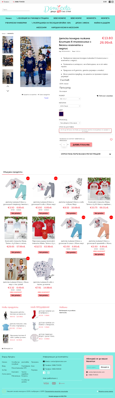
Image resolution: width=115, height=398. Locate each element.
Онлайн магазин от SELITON (57, 396)
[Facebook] (44, 372)
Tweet (46, 98)
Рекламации (16, 376)
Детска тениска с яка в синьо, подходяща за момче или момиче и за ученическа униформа (18, 325)
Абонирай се (8, 348)
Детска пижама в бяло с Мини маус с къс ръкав (16, 283)
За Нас (4, 370)
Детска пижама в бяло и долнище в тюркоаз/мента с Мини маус (15, 203)
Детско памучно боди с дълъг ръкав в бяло (47, 335)
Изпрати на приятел (30, 94)
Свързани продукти (12, 172)
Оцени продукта (44, 94)
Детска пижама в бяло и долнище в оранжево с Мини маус (99, 242)
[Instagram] (48, 372)
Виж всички (63, 312)
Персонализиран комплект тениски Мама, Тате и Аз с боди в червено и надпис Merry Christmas (44, 242)
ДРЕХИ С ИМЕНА (82, 23)
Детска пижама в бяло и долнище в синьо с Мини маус (71, 242)
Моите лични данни (106, 391)
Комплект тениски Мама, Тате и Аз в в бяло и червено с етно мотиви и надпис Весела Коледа (99, 203)
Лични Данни (6, 374)
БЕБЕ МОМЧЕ (76, 18)
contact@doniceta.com (59, 361)
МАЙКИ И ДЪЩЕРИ (102, 23)
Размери (34, 370)
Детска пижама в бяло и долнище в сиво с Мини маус (43, 203)
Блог (33, 366)
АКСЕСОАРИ (41, 27)
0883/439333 (56, 369)
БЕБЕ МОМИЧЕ (60, 18)
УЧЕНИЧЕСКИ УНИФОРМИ (16, 23)
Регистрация (17, 368)
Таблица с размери (106, 96)
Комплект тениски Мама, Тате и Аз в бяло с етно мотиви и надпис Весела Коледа (16, 242)
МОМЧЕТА (105, 18)
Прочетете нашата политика (56, 391)
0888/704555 (20, 2)
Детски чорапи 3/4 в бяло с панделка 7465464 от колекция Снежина (47, 323)
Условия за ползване (16, 363)
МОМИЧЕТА (91, 18)
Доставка (25, 362)
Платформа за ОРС (26, 367)
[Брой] (64, 144)
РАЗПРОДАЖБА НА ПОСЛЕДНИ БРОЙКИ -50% (51, 23)
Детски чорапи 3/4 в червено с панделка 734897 (46, 312)
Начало (9, 18)
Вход (3, 366)
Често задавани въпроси (25, 374)
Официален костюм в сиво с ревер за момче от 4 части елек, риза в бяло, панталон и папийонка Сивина (18, 336)
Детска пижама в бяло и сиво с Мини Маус (71, 203)
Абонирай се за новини (68, 310)
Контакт (15, 372)
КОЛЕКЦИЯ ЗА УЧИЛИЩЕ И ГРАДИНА (33, 18)
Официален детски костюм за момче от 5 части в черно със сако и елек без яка (18, 313)
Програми (34, 362)
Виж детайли (16, 213)
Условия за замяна (25, 381)
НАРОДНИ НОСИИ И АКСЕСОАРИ (65, 27)
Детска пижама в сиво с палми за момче (43, 283)
